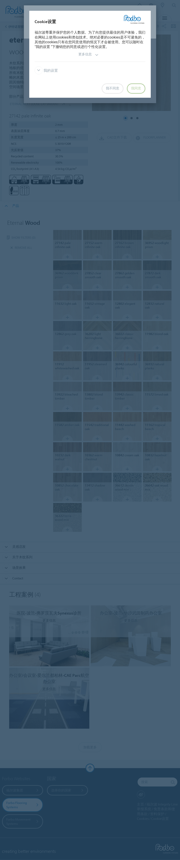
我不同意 (112, 88)
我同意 (136, 88)
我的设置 (46, 70)
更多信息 (88, 54)
